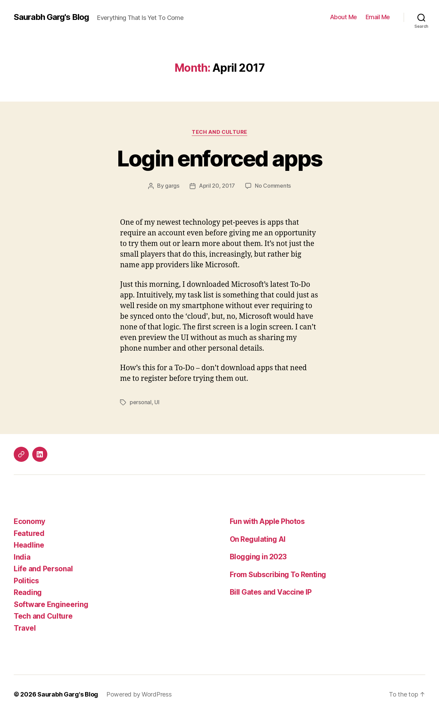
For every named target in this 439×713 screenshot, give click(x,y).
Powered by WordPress (139, 693)
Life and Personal (43, 568)
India (22, 556)
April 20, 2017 (217, 185)
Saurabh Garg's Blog (51, 17)
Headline (29, 544)
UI (156, 401)
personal (141, 401)
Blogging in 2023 (258, 556)
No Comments (273, 185)
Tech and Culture (219, 132)
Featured (29, 532)
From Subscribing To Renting (278, 574)
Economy (29, 520)
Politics (26, 580)
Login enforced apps (219, 158)
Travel (25, 627)
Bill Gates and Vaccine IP (271, 591)
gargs (172, 185)
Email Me (378, 17)
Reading (28, 591)
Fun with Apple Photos (267, 520)
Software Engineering (51, 603)
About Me (343, 17)
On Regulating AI (258, 538)
